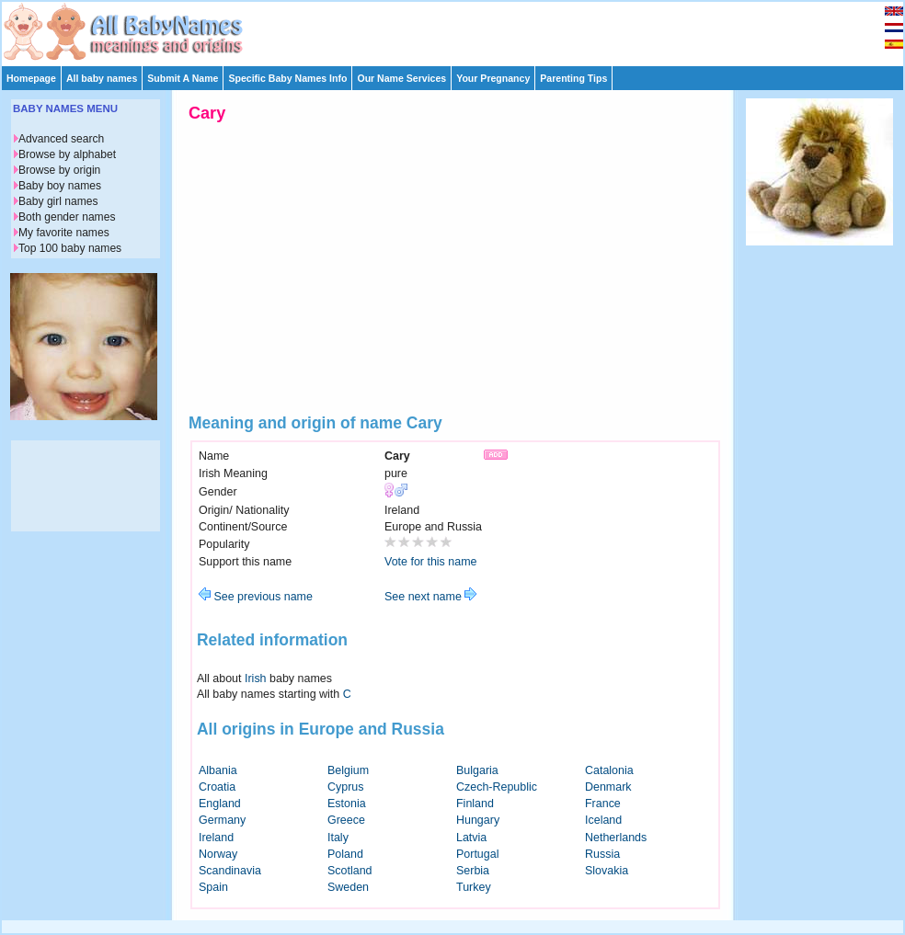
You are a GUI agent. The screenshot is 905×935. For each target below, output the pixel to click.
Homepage (31, 78)
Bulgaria (477, 770)
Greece (346, 820)
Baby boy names (59, 185)
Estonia (346, 803)
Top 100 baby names (69, 248)
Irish (256, 678)
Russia (602, 854)
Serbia (472, 870)
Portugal (477, 854)
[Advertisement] (461, 29)
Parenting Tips (573, 78)
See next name (430, 596)
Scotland (349, 870)
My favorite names (63, 232)
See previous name (256, 596)
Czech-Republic (496, 787)
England (220, 803)
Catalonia (609, 770)
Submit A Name (182, 78)
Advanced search (61, 138)
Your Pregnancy (493, 78)
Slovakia (606, 870)
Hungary (477, 820)
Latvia (471, 837)
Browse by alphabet (67, 154)
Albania (218, 770)
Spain (213, 887)
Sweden (348, 887)
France (603, 803)
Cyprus (345, 787)
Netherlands (616, 837)
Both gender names (66, 217)
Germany (222, 820)
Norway (218, 854)
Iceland (603, 820)
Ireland (216, 837)
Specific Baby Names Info (287, 78)
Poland (345, 854)
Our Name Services (401, 78)
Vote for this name (430, 561)
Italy (338, 837)
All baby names (101, 78)
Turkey (473, 887)
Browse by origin (59, 170)
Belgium (348, 770)
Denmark (608, 787)
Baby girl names (58, 201)
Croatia (217, 787)
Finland (475, 803)
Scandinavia (230, 870)
